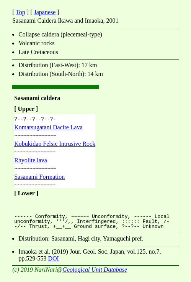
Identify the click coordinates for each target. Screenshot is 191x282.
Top (20, 12)
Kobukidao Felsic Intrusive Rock (54, 146)
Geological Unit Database (94, 275)
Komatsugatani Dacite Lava (48, 128)
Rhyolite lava (30, 163)
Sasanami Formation (39, 181)
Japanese (45, 12)
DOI (53, 264)
